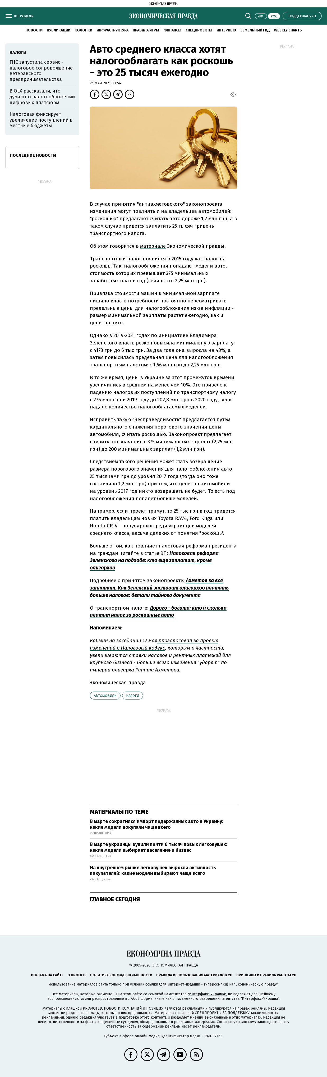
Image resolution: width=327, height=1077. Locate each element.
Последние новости (33, 155)
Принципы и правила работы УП (266, 975)
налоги (132, 696)
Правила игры (146, 30)
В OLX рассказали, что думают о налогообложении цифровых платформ (42, 96)
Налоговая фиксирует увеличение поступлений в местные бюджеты (41, 119)
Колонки (83, 30)
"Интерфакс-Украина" (207, 994)
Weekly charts (288, 30)
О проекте (76, 975)
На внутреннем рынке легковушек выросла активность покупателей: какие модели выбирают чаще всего (153, 870)
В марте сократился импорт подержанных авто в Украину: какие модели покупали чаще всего (156, 824)
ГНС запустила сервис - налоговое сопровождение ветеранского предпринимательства (41, 70)
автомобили (105, 696)
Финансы (172, 30)
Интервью (226, 30)
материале (153, 246)
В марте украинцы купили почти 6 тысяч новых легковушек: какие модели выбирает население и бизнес (158, 847)
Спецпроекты (199, 30)
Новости (34, 30)
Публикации (58, 30)
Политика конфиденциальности (121, 975)
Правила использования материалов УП (194, 975)
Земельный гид (255, 30)
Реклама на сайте (47, 975)
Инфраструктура (112, 30)
